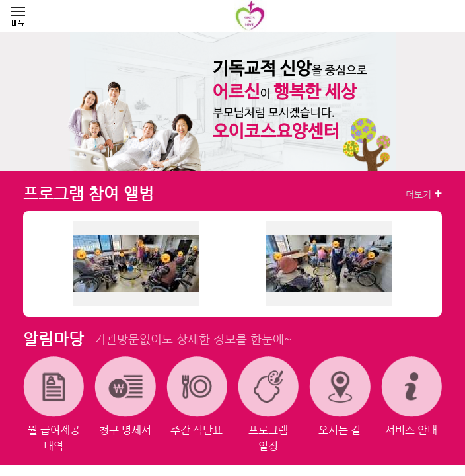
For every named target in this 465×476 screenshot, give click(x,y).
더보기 (424, 193)
